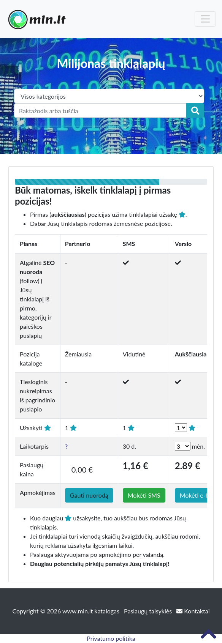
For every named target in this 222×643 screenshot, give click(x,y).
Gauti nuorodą (89, 495)
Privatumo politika (111, 638)
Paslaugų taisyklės (148, 611)
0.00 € (82, 469)
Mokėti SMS (144, 495)
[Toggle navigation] (205, 19)
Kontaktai (192, 611)
